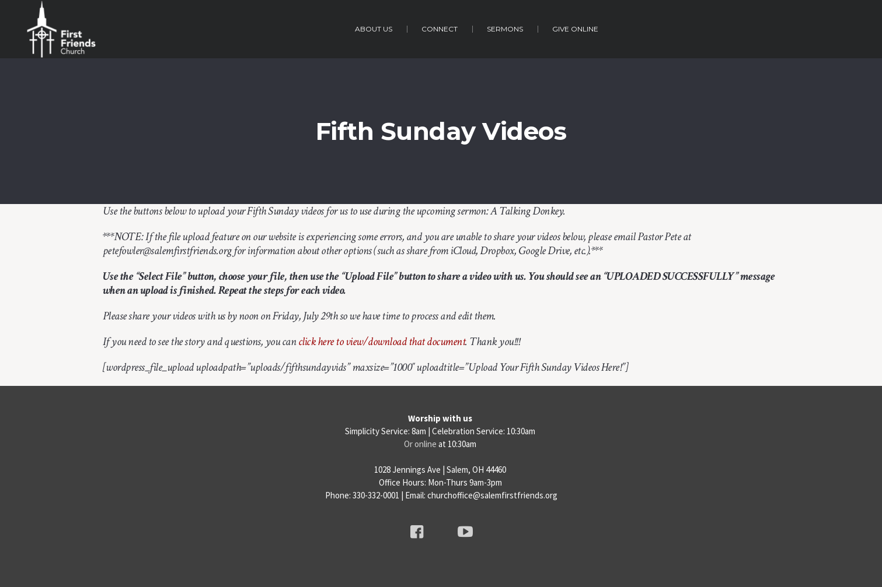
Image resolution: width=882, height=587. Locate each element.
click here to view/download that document (382, 341)
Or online (420, 443)
